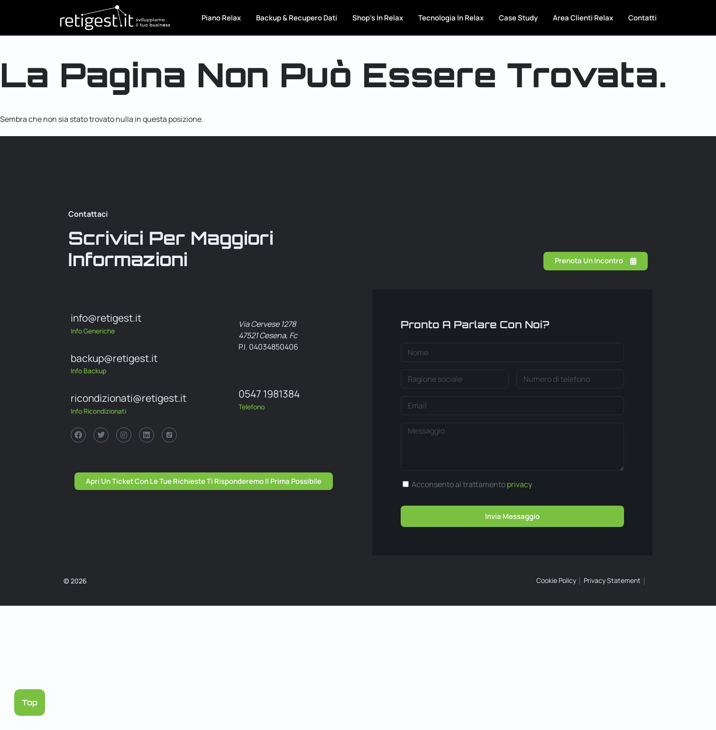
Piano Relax (221, 18)
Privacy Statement (612, 580)
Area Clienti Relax (583, 18)
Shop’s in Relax (377, 18)
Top (29, 702)
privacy (519, 484)
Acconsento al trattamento (472, 484)
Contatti (642, 18)
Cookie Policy (556, 580)
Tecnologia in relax (451, 18)
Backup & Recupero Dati (296, 18)
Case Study (518, 18)
